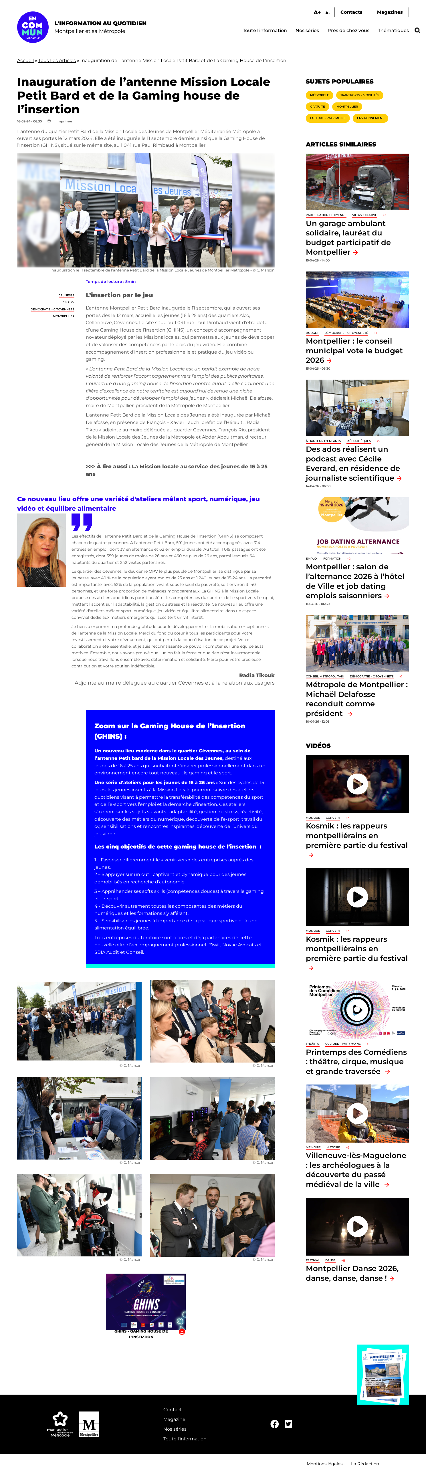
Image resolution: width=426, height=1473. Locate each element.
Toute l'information (265, 30)
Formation (332, 558)
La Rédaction (365, 1463)
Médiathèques (358, 441)
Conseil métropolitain (325, 676)
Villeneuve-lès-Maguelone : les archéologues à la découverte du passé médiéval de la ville (356, 1170)
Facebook (7, 272)
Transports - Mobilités (359, 95)
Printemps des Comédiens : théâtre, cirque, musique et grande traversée (356, 1062)
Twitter (7, 292)
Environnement (370, 118)
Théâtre (313, 1043)
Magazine (174, 1419)
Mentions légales (324, 1463)
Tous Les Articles (57, 60)
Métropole (319, 95)
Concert (333, 817)
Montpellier (63, 316)
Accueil (25, 60)
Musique (313, 817)
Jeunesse (66, 295)
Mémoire (313, 1147)
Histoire (333, 1147)
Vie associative (364, 215)
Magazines (390, 12)
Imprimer (64, 121)
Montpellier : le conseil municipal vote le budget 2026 (354, 350)
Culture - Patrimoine (328, 118)
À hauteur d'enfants (323, 441)
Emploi (68, 302)
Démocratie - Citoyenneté (52, 309)
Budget (312, 332)
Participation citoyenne (326, 215)
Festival (313, 1260)
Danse (330, 1260)
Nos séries (307, 30)
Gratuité (317, 106)
